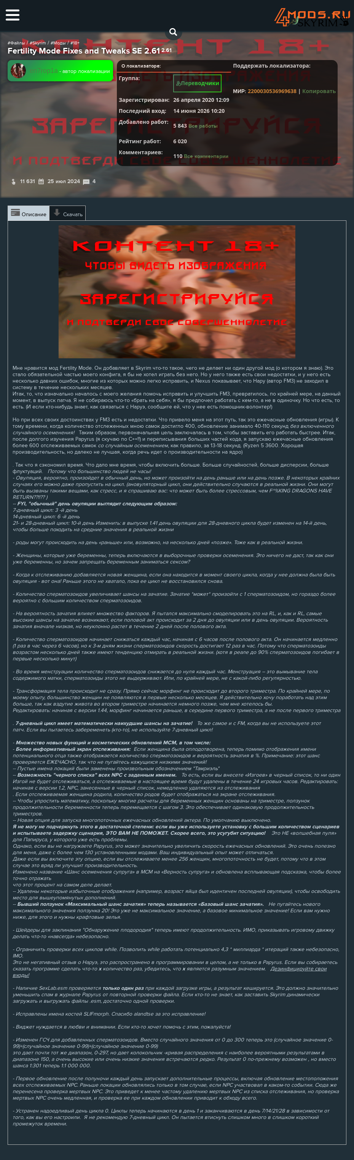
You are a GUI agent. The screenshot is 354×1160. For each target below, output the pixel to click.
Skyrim (39, 43)
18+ (76, 43)
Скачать (67, 213)
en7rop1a (44, 70)
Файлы (17, 43)
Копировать (319, 91)
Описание (28, 213)
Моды (59, 43)
